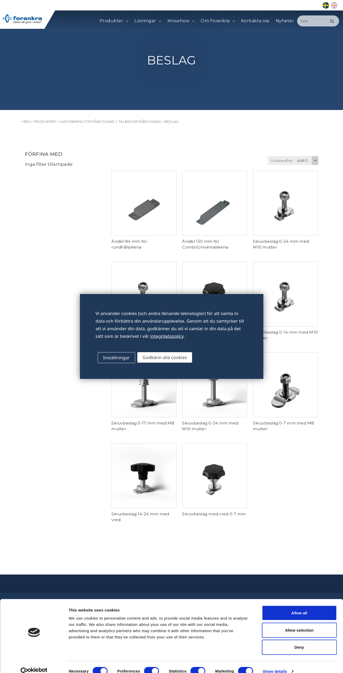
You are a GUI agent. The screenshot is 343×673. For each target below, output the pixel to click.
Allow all (299, 604)
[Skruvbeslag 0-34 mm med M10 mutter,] (215, 385)
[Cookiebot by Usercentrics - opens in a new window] (34, 663)
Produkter (114, 21)
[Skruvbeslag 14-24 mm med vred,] (144, 476)
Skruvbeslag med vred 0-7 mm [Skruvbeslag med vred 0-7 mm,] (214, 513)
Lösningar (147, 21)
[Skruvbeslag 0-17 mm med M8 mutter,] (144, 385)
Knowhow (180, 21)
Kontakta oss (255, 20)
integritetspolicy (166, 336)
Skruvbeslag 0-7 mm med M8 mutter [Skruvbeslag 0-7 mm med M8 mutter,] (283, 426)
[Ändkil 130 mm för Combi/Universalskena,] (215, 203)
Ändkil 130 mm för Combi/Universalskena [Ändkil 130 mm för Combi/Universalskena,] (205, 244)
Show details (275, 662)
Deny (299, 638)
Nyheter (285, 20)
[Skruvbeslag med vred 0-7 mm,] (215, 476)
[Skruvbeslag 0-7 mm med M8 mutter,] (285, 385)
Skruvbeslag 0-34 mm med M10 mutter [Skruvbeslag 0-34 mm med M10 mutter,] (210, 426)
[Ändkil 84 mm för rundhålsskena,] (144, 203)
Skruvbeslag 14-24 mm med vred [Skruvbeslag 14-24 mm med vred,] (140, 516)
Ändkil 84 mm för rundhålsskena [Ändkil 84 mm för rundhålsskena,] (129, 244)
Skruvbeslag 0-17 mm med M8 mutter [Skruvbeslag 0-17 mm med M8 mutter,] (142, 426)
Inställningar (116, 358)
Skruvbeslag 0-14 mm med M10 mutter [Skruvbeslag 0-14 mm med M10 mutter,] (285, 335)
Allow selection (299, 621)
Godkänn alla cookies (165, 357)
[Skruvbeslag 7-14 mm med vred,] (215, 294)
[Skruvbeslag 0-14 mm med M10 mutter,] (285, 294)
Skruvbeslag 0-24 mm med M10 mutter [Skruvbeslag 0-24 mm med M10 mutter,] (281, 244)
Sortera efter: (282, 160)
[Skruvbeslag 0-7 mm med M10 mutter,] (144, 294)
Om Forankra (218, 21)
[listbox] (307, 160)
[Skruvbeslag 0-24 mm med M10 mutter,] (285, 203)
